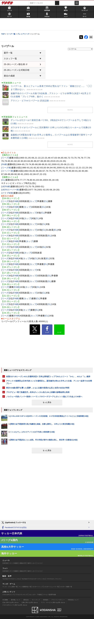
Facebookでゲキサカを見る (14, 527)
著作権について (15, 599)
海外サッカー (31, 563)
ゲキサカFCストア (8, 594)
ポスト (35, 329)
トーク (59, 329)
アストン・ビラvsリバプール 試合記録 (38, 100)
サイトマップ (36, 599)
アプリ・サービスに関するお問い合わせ (53, 602)
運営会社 (26, 599)
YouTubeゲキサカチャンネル (11, 579)
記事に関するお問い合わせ (30, 602)
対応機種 (5, 599)
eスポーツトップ (38, 586)
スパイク (40, 563)
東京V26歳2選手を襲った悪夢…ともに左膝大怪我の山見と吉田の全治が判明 (37, 388)
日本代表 (5, 563)
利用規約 (45, 599)
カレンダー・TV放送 (35, 594)
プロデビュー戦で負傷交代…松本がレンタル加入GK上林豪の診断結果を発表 (38, 392)
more (70, 110)
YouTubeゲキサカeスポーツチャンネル (33, 579)
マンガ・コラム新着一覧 (9, 586)
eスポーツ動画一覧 (66, 586)
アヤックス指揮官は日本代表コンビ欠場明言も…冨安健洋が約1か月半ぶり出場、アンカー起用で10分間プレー (49, 382)
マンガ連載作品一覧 (25, 586)
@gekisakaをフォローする (13, 522)
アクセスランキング (21, 594)
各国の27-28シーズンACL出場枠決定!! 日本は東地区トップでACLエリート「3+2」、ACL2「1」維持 (48, 376)
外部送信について (73, 599)
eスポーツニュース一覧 (52, 586)
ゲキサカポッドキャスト (54, 579)
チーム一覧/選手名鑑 (49, 594)
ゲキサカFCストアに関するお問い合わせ (14, 605)
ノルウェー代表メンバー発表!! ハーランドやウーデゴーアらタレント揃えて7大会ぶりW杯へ (44, 397)
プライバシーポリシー (58, 599)
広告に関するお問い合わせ (10, 602)
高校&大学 (22, 563)
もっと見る (47, 402)
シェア (47, 329)
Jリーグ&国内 (14, 563)
